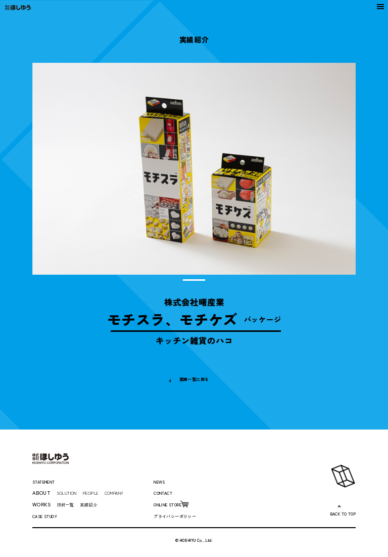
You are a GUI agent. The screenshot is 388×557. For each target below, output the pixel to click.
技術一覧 (67, 504)
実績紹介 (95, 504)
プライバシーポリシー (180, 516)
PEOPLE (101, 492)
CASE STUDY (49, 516)
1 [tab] (194, 280)
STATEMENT (48, 481)
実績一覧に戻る (194, 378)
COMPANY (130, 492)
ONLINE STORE (173, 504)
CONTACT (166, 492)
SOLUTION (71, 492)
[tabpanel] (194, 169)
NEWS (161, 481)
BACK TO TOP (338, 513)
